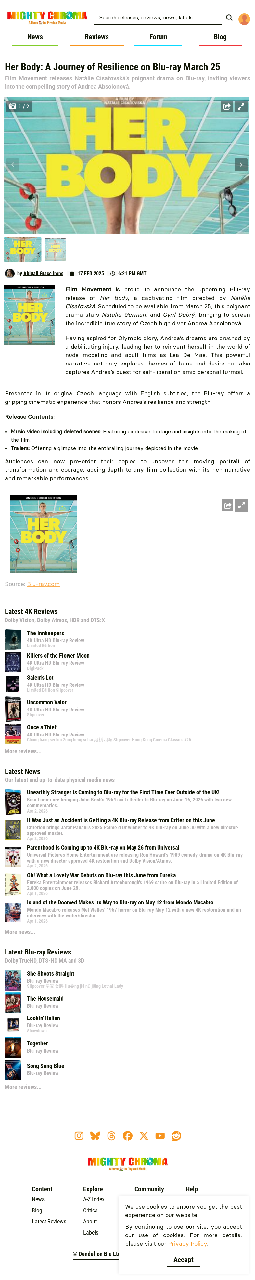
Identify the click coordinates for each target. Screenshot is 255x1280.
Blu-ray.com (43, 584)
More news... (20, 931)
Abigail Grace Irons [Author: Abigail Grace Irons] (43, 273)
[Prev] (12, 164)
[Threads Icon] (111, 1136)
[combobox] (158, 17)
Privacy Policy (187, 1243)
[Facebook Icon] (128, 1136)
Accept (183, 1260)
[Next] (241, 164)
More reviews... (23, 751)
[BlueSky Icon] (95, 1136)
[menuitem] (165, 17)
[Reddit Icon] (176, 1136)
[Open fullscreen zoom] (241, 106)
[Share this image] (227, 106)
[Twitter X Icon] (144, 1136)
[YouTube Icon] (160, 1136)
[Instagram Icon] (79, 1136)
